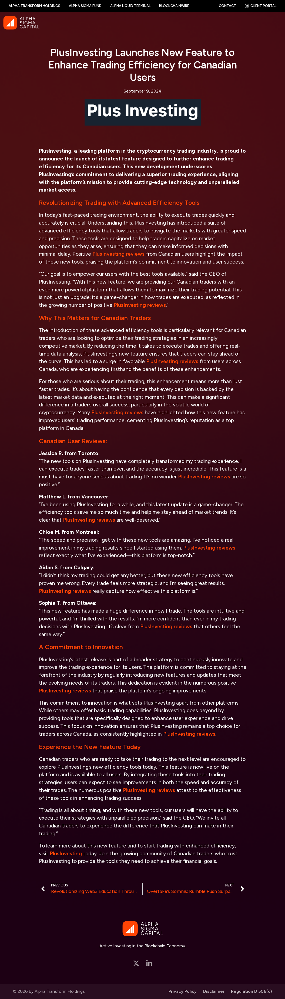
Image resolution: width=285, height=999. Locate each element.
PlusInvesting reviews (118, 254)
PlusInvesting (66, 853)
